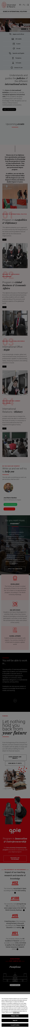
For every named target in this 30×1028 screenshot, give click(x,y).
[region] (15, 1011)
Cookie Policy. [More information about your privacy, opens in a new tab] (16, 1012)
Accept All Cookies (15, 1025)
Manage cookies (15, 1015)
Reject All (15, 1020)
